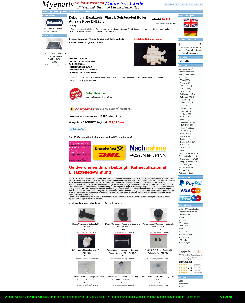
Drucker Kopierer (186, 153)
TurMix (182, 145)
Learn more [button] (193, 296)
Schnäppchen (184, 69)
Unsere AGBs (184, 214)
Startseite (47, 12)
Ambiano (183, 83)
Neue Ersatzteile (49, 35)
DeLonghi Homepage (53, 28)
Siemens (183, 136)
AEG (182, 80)
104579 (95, 12)
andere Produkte (51, 31)
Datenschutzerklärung (188, 212)
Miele (182, 117)
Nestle (182, 120)
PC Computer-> (185, 159)
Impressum (183, 220)
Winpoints (183, 231)
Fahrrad (182, 170)
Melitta (182, 114)
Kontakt (182, 217)
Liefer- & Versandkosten (189, 209)
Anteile (182, 229)
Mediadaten (184, 237)
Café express (185, 94)
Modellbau (183, 165)
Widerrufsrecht (185, 223)
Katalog (57, 12)
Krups (182, 108)
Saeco (182, 133)
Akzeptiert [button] (226, 296)
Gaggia (183, 100)
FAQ (181, 286)
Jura (181, 105)
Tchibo (182, 139)
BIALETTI (184, 86)
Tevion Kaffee (185, 142)
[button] (171, 4)
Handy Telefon (185, 162)
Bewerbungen (184, 243)
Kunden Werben (185, 234)
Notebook (183, 72)
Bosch (182, 88)
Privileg (183, 131)
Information (183, 284)
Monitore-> (183, 167)
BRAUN (183, 91)
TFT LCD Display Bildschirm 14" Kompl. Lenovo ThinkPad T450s (54, 56)
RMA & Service (185, 226)
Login (181, 281)
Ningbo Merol (185, 122)
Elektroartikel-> (185, 156)
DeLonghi (85, 12)
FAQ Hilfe (183, 240)
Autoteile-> (183, 173)
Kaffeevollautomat (71, 12)
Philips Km (184, 128)
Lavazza (183, 111)
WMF (182, 148)
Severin (183, 150)
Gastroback (184, 103)
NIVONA (183, 125)
